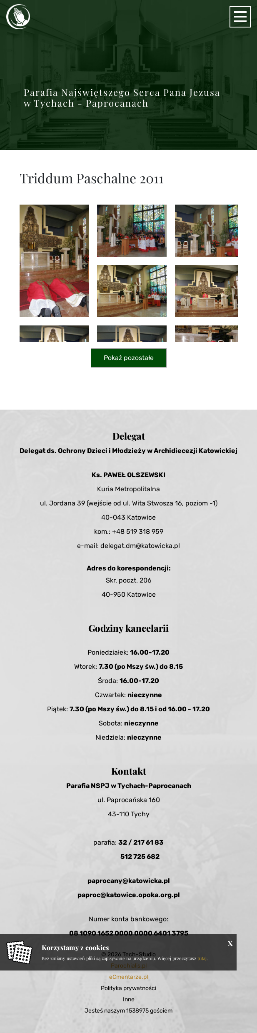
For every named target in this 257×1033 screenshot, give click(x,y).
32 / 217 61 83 (141, 842)
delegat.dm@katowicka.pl (140, 546)
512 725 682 (140, 856)
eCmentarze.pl (128, 976)
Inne (129, 999)
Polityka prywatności (128, 988)
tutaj (202, 958)
